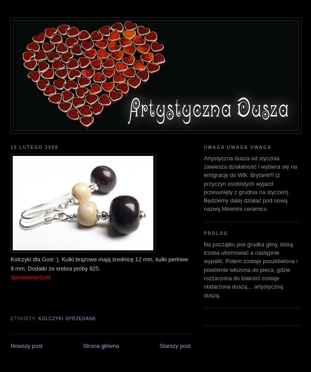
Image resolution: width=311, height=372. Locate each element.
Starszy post (175, 346)
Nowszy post (27, 346)
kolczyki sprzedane (67, 318)
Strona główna (101, 346)
